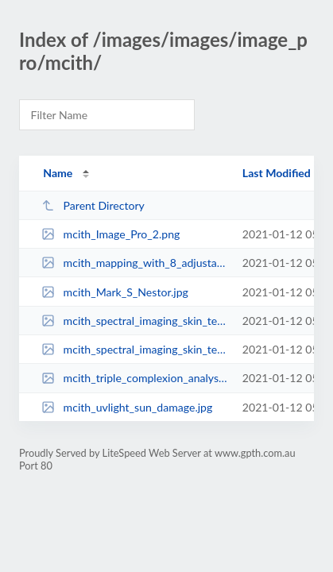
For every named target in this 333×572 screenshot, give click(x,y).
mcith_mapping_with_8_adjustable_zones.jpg (134, 262)
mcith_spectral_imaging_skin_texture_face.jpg (134, 320)
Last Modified (276, 173)
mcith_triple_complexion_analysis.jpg (134, 378)
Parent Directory (93, 205)
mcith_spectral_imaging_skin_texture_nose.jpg (134, 349)
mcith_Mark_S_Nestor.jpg (114, 292)
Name (57, 173)
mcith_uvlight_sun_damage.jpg (126, 407)
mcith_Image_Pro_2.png (110, 234)
